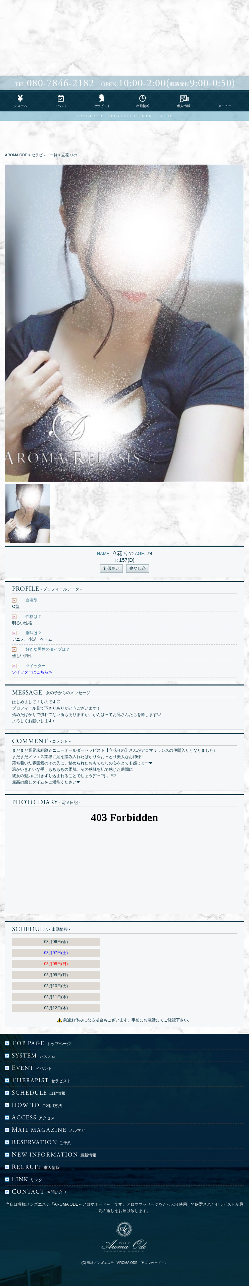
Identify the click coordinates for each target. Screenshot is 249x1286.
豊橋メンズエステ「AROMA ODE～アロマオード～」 (127, 1263)
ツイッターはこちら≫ (32, 672)
